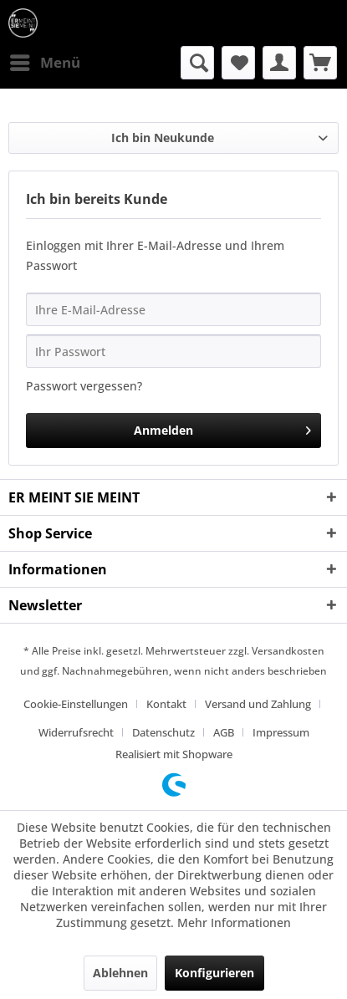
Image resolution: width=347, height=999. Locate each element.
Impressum (281, 732)
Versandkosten (288, 651)
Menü (45, 60)
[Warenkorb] (320, 62)
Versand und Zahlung (258, 703)
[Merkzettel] (238, 62)
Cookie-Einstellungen (75, 703)
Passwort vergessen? (84, 386)
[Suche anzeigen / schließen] (197, 62)
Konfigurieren (214, 973)
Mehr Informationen (234, 922)
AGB (223, 732)
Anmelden (222, 427)
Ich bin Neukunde (162, 137)
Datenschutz (163, 732)
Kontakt (166, 703)
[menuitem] (44, 62)
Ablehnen (120, 973)
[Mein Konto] (279, 62)
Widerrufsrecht (76, 732)
